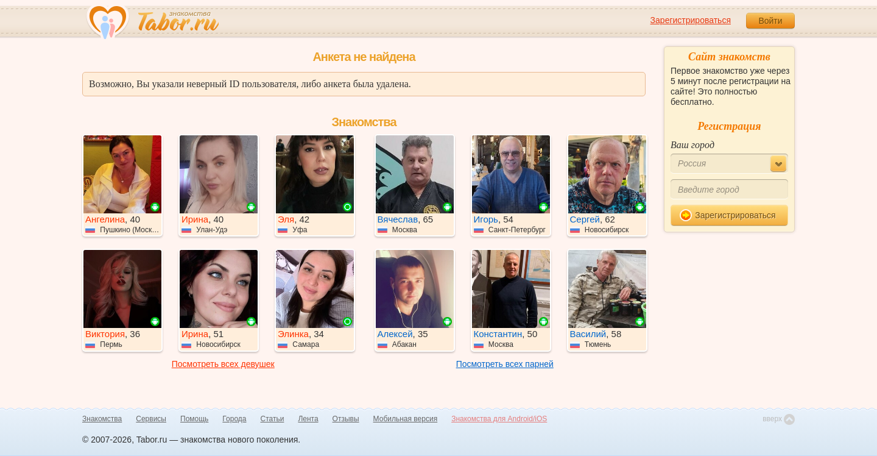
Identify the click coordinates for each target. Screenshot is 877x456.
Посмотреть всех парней (505, 364)
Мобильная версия (405, 419)
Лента (308, 419)
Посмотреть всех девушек (223, 364)
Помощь (194, 419)
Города (234, 419)
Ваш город (692, 145)
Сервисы (151, 419)
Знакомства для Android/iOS (499, 419)
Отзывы (346, 419)
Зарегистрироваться (690, 20)
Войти (770, 21)
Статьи (272, 419)
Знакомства (102, 419)
